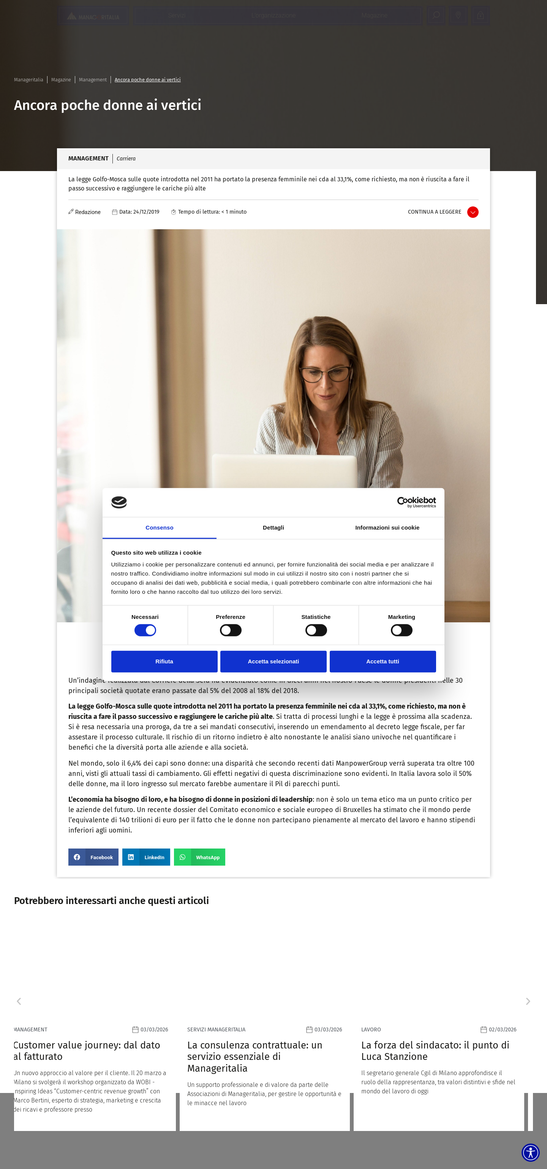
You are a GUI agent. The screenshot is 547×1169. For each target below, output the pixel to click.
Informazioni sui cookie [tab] (388, 527)
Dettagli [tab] (273, 527)
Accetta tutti (382, 661)
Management (93, 79)
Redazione (88, 212)
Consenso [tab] (159, 527)
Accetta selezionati (273, 661)
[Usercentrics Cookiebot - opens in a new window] (403, 502)
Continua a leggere (435, 212)
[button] (93, 857)
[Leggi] (99, 1026)
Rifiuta (164, 661)
